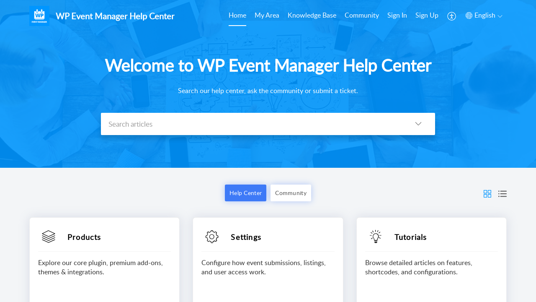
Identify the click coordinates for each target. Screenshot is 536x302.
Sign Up (426, 15)
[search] (251, 124)
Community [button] (291, 193)
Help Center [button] (245, 193)
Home (237, 15)
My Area (267, 15)
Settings (246, 237)
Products (84, 237)
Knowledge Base (312, 15)
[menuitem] (237, 16)
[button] (452, 16)
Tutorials (410, 237)
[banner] (268, 84)
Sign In (397, 15)
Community (362, 15)
